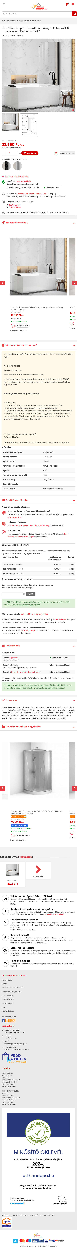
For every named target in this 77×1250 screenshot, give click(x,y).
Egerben (13, 657)
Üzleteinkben (15, 207)
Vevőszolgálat (8, 1003)
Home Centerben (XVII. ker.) (21, 525)
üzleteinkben (60, 619)
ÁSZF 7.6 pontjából (29, 630)
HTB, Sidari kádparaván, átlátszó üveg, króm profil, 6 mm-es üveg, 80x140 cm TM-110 (37, 308)
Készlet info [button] (11, 645)
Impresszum (7, 980)
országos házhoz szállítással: (32, 194)
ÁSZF (4, 984)
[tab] (38, 223)
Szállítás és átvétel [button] (15, 500)
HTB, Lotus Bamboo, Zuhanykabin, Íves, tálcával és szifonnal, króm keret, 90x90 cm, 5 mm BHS (37, 812)
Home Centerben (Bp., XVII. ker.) (25, 672)
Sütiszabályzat (8, 995)
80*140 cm (36, 21)
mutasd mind (25, 857)
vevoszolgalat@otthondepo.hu (16, 1044)
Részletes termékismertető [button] (19, 345)
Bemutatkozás (8, 999)
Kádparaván (24, 21)
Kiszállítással (14, 204)
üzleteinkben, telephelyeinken (34, 614)
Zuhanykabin (11, 21)
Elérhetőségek (8, 1011)
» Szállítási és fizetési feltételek (13, 988)
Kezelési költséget (43, 525)
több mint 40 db (23, 181)
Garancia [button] (9, 700)
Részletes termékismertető (17, 176)
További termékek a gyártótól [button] (21, 726)
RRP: (3, 140)
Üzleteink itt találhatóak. (55, 914)
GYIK (4, 1007)
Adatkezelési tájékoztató (11, 992)
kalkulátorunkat (14, 517)
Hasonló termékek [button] (15, 222)
